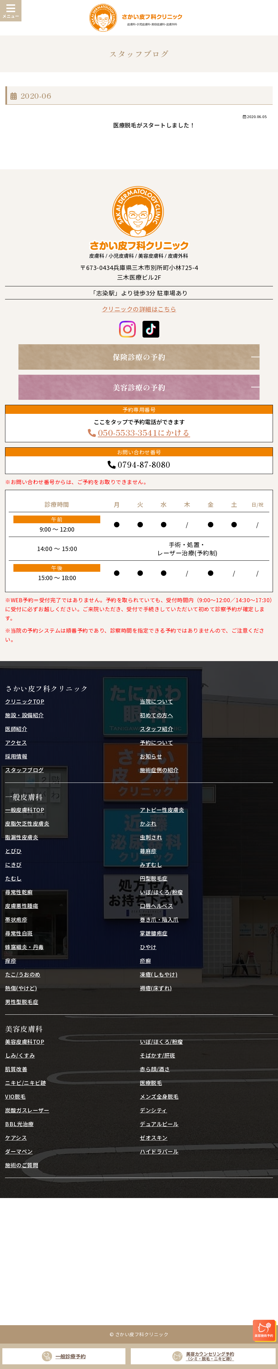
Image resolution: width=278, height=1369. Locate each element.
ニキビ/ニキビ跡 (25, 1082)
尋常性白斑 (19, 933)
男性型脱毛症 (21, 1001)
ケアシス (16, 1137)
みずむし (151, 864)
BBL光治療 (19, 1123)
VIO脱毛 (15, 1096)
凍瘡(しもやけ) (158, 974)
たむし (13, 878)
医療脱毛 (151, 1082)
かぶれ (148, 823)
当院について (156, 701)
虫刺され (151, 837)
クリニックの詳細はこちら (139, 308)
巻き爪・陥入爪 (159, 919)
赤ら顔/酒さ (155, 1069)
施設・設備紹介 (24, 715)
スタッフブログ (24, 769)
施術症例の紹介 (159, 769)
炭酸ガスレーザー (27, 1110)
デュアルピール (159, 1123)
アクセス (16, 742)
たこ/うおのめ (23, 974)
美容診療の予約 (139, 387)
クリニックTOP (24, 701)
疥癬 (145, 960)
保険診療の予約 (139, 356)
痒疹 (10, 960)
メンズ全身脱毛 (159, 1096)
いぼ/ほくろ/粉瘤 (161, 892)
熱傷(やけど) (21, 988)
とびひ (13, 850)
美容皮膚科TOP (24, 1041)
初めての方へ (156, 715)
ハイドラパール (159, 1151)
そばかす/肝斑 (157, 1055)
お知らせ (151, 756)
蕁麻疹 (148, 850)
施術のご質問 (21, 1165)
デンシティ (153, 1110)
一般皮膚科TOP (24, 809)
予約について (156, 742)
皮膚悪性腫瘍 (21, 905)
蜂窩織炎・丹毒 (24, 946)
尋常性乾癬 (19, 892)
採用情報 (16, 756)
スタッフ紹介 (156, 728)
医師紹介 (16, 728)
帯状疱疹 (16, 919)
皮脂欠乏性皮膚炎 (27, 823)
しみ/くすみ (20, 1055)
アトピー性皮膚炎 (162, 809)
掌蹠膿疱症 (154, 933)
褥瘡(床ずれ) (156, 988)
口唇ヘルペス (156, 905)
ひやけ (148, 946)
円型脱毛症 (154, 878)
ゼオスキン (154, 1137)
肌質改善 (16, 1069)
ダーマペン (19, 1151)
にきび (13, 864)
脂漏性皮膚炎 (21, 837)
